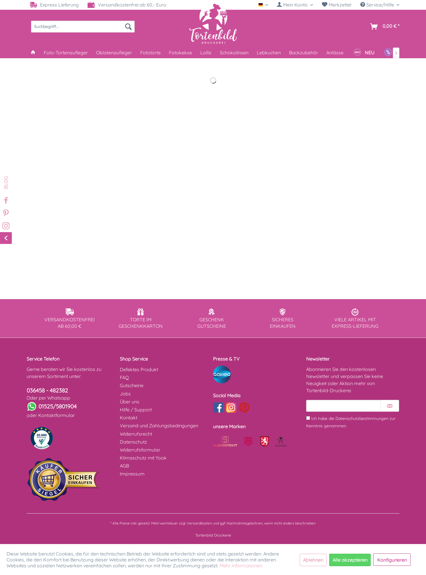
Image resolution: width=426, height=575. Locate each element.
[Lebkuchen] (269, 52)
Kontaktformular (56, 415)
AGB (124, 466)
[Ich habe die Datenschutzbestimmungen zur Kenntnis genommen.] (308, 418)
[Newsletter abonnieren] (389, 406)
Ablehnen (313, 560)
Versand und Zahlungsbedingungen (159, 426)
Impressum (132, 474)
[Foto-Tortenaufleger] (66, 52)
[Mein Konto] (295, 5)
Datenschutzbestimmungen (361, 418)
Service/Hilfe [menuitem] (377, 5)
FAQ (124, 377)
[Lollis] (206, 52)
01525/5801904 (57, 406)
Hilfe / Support (136, 410)
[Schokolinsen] (234, 52)
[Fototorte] (150, 52)
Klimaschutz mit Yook (143, 458)
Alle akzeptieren (350, 560)
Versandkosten (199, 523)
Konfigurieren (392, 560)
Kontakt (128, 418)
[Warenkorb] (383, 26)
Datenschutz (133, 442)
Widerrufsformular (140, 450)
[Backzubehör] (303, 52)
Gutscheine (131, 385)
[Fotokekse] (180, 52)
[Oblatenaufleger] (114, 52)
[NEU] (363, 52)
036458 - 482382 (47, 390)
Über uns (129, 402)
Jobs (125, 394)
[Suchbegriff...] (83, 26)
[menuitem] (294, 5)
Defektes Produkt (139, 369)
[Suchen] (128, 26)
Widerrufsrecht (136, 434)
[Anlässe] (335, 52)
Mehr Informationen (241, 566)
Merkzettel (336, 5)
